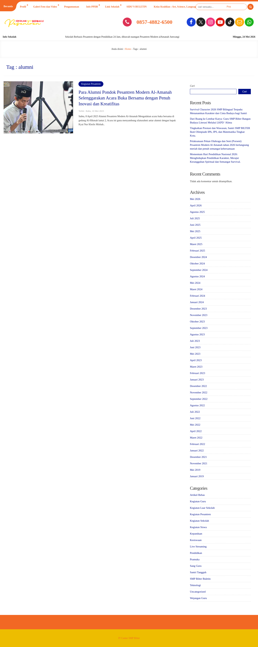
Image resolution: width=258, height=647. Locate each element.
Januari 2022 (197, 450)
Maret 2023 (196, 366)
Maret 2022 (196, 437)
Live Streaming (198, 546)
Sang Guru (196, 565)
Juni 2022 (195, 418)
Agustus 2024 (197, 276)
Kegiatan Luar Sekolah (202, 507)
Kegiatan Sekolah (199, 520)
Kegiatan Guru (198, 501)
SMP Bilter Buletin (200, 578)
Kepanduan (196, 533)
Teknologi (195, 585)
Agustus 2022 (197, 405)
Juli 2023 (195, 340)
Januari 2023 (197, 379)
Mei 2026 (195, 199)
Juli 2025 (195, 218)
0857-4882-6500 (154, 22)
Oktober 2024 (197, 263)
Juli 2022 (195, 411)
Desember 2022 (198, 386)
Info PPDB (92, 6)
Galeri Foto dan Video (45, 6)
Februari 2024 (197, 295)
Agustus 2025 (197, 211)
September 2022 (198, 398)
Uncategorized (198, 591)
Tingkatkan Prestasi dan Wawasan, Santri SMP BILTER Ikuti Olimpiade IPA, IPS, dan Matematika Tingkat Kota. (220, 132)
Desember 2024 (198, 257)
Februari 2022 (197, 444)
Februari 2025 (197, 250)
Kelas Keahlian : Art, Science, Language (175, 6)
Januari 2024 (197, 302)
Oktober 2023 (197, 321)
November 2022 (198, 392)
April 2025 (196, 237)
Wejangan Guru (198, 598)
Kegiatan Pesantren (91, 84)
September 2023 (198, 328)
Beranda (8, 6)
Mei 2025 (195, 231)
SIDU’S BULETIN (136, 6)
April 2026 (196, 205)
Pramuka (194, 559)
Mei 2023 (195, 353)
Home (128, 49)
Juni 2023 (195, 347)
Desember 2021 (198, 457)
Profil (23, 6)
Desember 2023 (198, 308)
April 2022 (196, 431)
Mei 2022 (195, 424)
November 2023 (198, 315)
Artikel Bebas (197, 494)
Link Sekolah (112, 6)
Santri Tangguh (198, 572)
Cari (192, 85)
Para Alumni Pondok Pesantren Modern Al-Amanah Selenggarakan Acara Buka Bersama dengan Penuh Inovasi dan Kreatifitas (125, 98)
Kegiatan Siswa (198, 527)
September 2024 (198, 270)
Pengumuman (71, 6)
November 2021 (198, 463)
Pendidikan (196, 553)
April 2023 (196, 360)
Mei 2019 (195, 469)
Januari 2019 (197, 476)
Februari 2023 (197, 373)
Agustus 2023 (197, 334)
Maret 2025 (196, 244)
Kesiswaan (196, 540)
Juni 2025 (195, 224)
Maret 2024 (196, 289)
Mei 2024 (195, 282)
